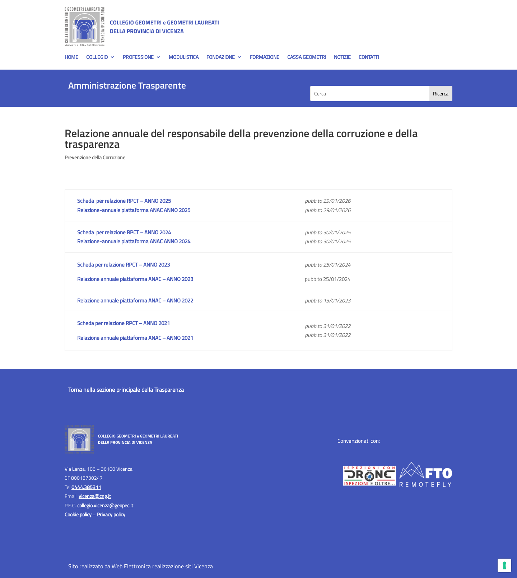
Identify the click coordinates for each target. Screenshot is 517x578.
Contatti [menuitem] (369, 58)
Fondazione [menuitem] (220, 58)
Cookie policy (78, 514)
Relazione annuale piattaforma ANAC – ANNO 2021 (135, 338)
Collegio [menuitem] (97, 58)
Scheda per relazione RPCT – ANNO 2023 (123, 264)
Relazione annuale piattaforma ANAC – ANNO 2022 (135, 300)
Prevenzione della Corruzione (95, 157)
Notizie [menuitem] (342, 58)
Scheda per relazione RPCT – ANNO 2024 (124, 232)
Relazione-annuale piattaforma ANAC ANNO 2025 (133, 210)
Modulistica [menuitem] (184, 58)
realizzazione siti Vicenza (182, 566)
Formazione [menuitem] (264, 58)
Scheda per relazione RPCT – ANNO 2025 (124, 201)
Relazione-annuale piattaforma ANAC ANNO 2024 (133, 241)
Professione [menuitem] (138, 58)
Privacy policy (111, 514)
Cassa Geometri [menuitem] (306, 58)
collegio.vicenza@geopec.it (105, 505)
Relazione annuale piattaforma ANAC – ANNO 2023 (135, 279)
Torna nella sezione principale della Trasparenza (126, 389)
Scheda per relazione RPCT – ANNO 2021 (123, 323)
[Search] (440, 93)
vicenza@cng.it (95, 496)
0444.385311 (86, 487)
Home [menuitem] (71, 58)
